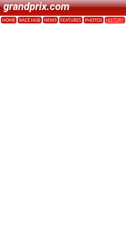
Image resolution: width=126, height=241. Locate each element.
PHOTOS (93, 20)
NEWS (50, 20)
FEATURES (70, 20)
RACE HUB (29, 20)
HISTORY (115, 20)
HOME (8, 20)
